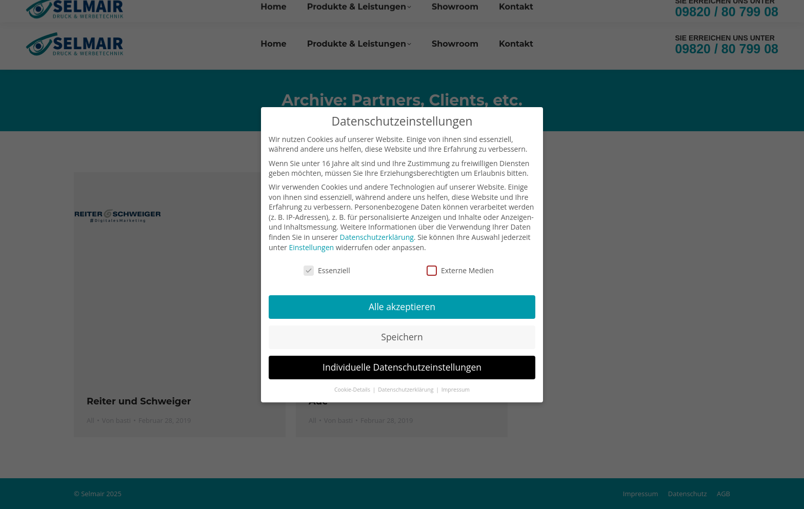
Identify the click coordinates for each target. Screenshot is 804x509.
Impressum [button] (455, 384)
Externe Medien (460, 266)
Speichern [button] (402, 331)
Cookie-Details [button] (353, 384)
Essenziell (327, 266)
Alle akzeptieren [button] (402, 302)
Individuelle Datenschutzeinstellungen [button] (402, 362)
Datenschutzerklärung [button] (406, 384)
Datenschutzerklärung (377, 232)
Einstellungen (311, 242)
